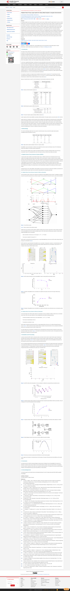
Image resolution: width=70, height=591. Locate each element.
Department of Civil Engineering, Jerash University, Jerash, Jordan (31, 17)
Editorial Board (9, 18)
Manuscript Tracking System (45, 579)
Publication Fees (10, 20)
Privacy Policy (57, 585)
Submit (46, 4)
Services (41, 4)
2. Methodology (24, 128)
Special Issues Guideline (11, 31)
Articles (14, 4)
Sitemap (22, 583)
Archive (8, 16)
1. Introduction (24, 49)
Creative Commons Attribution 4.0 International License (42, 574)
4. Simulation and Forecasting (27, 334)
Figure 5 (25, 325)
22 (21, 540)
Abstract (22, 20)
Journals (20, 4)
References (23, 479)
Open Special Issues (10, 27)
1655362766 (10, 55)
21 (21, 537)
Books (25, 4)
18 (21, 529)
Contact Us (8, 38)
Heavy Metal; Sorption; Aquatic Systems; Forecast (39, 40)
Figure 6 (22, 400)
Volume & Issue (43, 585)
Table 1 (22, 89)
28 (21, 558)
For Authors (32, 582)
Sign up (31, 589)
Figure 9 (45, 344)
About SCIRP (33, 578)
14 (21, 517)
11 (45, 76)
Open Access (57, 579)
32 (21, 566)
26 (21, 552)
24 (21, 547)
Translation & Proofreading (45, 582)
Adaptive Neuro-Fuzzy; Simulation (26, 40)
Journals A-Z (22, 579)
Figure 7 (22, 419)
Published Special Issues (11, 29)
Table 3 (22, 114)
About (35, 4)
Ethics (32, 579)
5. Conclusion (24, 460)
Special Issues (33, 586)
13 (21, 514)
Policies (56, 578)
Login (62, 1)
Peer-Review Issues (34, 583)
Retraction (56, 583)
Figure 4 (22, 308)
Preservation (57, 582)
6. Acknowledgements (26, 469)
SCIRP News (46, 589)
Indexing (8, 22)
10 (50, 74)
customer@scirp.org (11, 52)
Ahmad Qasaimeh (24, 14)
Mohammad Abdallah (30, 14)
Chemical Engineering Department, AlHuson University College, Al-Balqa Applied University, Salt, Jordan (37, 16)
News (30, 4)
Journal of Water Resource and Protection (27, 10)
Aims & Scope (9, 12)
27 (21, 555)
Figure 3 (22, 291)
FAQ (7, 40)
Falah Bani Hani (36, 14)
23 (42, 114)
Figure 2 (31, 240)
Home (9, 4)
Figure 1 (22, 225)
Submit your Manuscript (38, 589)
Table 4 (22, 144)
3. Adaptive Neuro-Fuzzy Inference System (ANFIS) (32, 154)
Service (42, 578)
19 (21, 532)
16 (21, 522)
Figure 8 (32, 339)
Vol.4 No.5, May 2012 (38, 10)
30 (21, 563)
